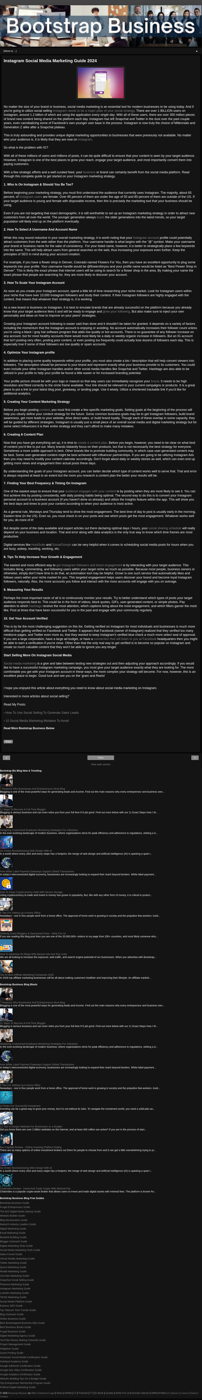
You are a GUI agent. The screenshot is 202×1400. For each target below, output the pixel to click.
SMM (154, 1393)
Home (101, 758)
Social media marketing (20, 663)
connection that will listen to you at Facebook (125, 639)
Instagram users (30, 196)
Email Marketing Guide (13, 1232)
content (44, 410)
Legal (51, 1393)
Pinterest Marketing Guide (14, 1284)
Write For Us (123, 1393)
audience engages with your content (90, 491)
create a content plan (92, 442)
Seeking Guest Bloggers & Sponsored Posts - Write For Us (33, 933)
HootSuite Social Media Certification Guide (24, 1357)
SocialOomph (61, 544)
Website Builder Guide (12, 1215)
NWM (68, 1393)
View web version (101, 764)
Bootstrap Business (18, 1393)
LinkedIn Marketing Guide (14, 1293)
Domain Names (140, 1393)
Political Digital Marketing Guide (18, 1387)
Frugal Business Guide (13, 1331)
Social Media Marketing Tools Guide (20, 1250)
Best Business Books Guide (15, 1327)
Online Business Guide (13, 1318)
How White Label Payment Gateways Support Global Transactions (37, 871)
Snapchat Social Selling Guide (17, 1280)
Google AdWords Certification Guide (20, 1365)
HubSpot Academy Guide (14, 1361)
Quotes (109, 1393)
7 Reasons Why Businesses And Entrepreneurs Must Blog (32, 788)
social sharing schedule (165, 528)
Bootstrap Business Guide (14, 1203)
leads (100, 217)
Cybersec (173, 1393)
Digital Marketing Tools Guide (16, 1245)
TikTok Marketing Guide (13, 1297)
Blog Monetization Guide (14, 1220)
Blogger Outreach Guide (13, 1241)
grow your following (116, 311)
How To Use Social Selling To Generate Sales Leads (42, 712)
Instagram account (146, 237)
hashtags (35, 606)
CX (75, 1393)
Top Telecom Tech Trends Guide (18, 1310)
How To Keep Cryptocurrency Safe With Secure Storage (31, 892)
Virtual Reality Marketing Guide (17, 1258)
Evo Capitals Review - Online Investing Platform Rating (30, 1147)
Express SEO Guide (11, 1305)
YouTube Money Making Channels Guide (23, 1340)
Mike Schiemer (39, 1393)
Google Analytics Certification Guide (20, 1374)
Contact (4, 1396)
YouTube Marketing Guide (14, 1275)
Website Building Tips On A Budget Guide (23, 1378)
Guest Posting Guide (11, 1352)
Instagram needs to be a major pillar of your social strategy (94, 110)
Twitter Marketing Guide (13, 1262)
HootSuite (38, 544)
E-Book (99, 1393)
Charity (193, 1393)
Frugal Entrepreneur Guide (15, 1207)
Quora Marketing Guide (13, 1267)
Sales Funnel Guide (11, 1254)
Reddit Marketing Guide (13, 1271)
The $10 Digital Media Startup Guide (20, 1211)
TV (91, 1393)
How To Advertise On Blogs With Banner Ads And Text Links (33, 954)
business (89, 172)
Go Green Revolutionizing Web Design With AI (26, 850)
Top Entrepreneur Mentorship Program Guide (25, 1383)
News (59, 1393)
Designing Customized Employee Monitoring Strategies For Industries (39, 830)
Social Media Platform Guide (16, 1301)
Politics (163, 1393)
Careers (184, 1393)
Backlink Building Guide (13, 1237)
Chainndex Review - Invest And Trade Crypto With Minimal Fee (35, 1188)
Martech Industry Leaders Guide (18, 1224)
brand (155, 381)
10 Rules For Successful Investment (20, 1105)
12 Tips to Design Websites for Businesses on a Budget (31, 1126)
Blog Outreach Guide (11, 1314)
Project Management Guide (15, 1344)
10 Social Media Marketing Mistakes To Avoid (37, 721)
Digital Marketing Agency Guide (17, 1335)
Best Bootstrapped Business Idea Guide (22, 1323)
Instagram (85, 139)
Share (8, 741)
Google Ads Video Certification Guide (21, 1370)
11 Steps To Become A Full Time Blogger (23, 809)
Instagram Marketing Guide (15, 1288)
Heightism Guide (9, 1348)
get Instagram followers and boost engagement (89, 565)
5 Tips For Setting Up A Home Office (20, 912)
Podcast (83, 1393)
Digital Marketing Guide (13, 1228)
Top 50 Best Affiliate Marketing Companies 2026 (27, 974)
